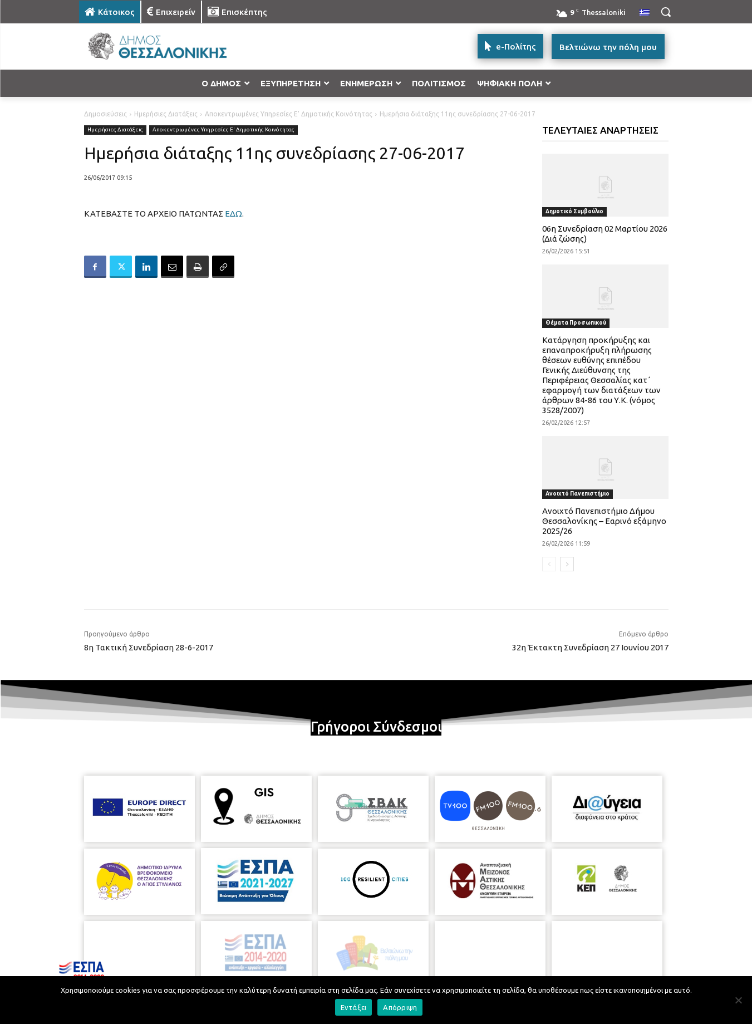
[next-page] (567, 564)
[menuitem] (644, 13)
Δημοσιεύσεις (105, 113)
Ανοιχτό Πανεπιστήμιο (577, 494)
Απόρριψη (400, 1007)
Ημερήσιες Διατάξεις (166, 113)
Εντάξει (354, 1007)
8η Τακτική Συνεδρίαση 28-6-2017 (148, 647)
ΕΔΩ (233, 213)
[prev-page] (549, 564)
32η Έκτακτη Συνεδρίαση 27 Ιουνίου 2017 (590, 647)
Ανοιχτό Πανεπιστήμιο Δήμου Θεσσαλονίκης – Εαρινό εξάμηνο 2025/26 (604, 521)
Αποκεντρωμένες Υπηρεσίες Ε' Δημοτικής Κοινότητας (288, 113)
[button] (666, 11)
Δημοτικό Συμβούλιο (574, 211)
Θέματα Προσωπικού (575, 323)
